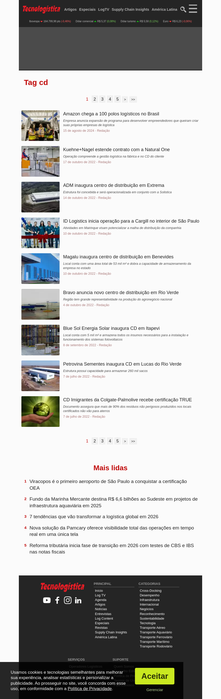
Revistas (101, 628)
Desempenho (149, 595)
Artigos (70, 9)
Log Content (104, 618)
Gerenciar (154, 690)
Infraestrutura (149, 600)
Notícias (101, 609)
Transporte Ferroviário (156, 637)
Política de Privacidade (90, 688)
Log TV (100, 595)
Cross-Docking (150, 591)
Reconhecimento (152, 614)
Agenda (100, 600)
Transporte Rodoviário (156, 646)
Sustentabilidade (152, 618)
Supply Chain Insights (130, 9)
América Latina (164, 9)
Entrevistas (103, 614)
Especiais (87, 9)
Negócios (147, 609)
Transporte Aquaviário (156, 632)
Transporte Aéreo (152, 628)
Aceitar (154, 676)
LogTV (103, 9)
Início (99, 591)
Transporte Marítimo (155, 642)
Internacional (149, 604)
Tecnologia (148, 623)
